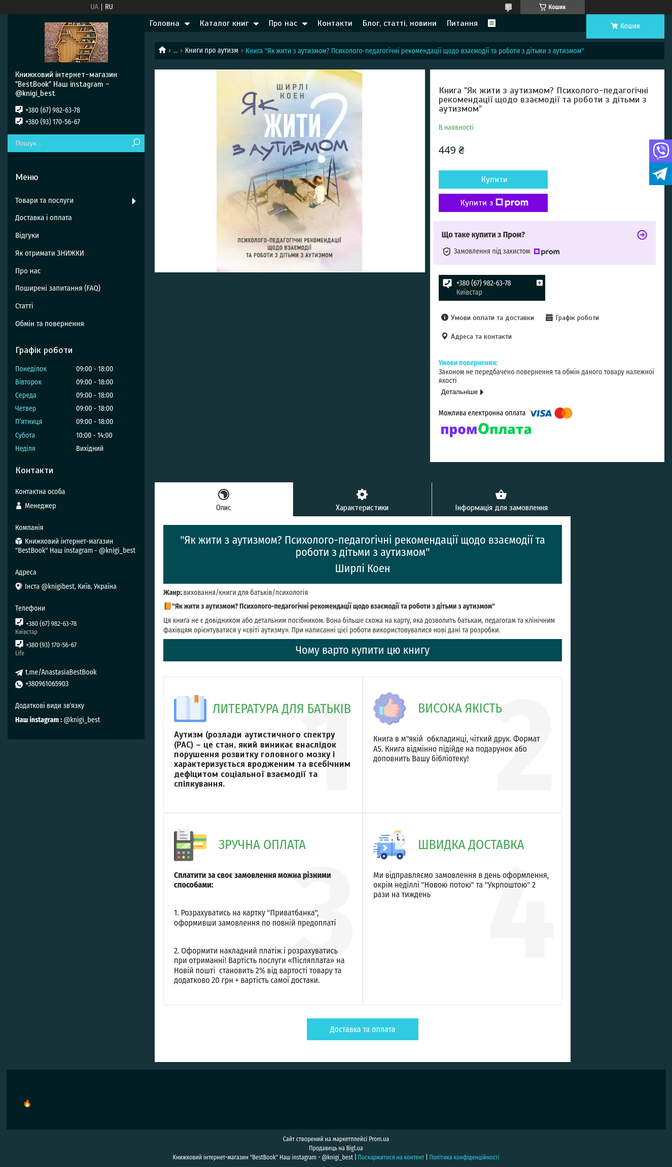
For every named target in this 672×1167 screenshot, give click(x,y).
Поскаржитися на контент (391, 1157)
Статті (24, 305)
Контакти (334, 23)
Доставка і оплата (43, 217)
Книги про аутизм (211, 50)
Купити (493, 179)
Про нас (283, 23)
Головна (165, 23)
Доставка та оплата (363, 1029)
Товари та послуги (44, 200)
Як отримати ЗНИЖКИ (49, 253)
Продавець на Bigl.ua (336, 1148)
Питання (462, 23)
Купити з (493, 203)
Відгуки (27, 235)
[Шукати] (136, 143)
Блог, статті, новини (400, 23)
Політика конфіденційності (464, 1157)
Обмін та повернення (49, 323)
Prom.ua (379, 1139)
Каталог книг (224, 23)
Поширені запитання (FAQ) (57, 288)
